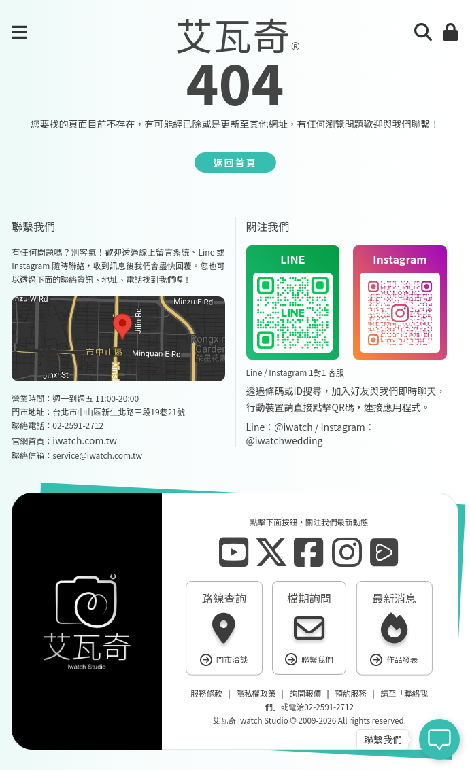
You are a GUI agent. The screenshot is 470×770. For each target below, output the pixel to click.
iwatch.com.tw (84, 440)
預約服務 (350, 693)
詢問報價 (304, 693)
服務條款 (206, 693)
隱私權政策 (255, 693)
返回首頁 (235, 162)
